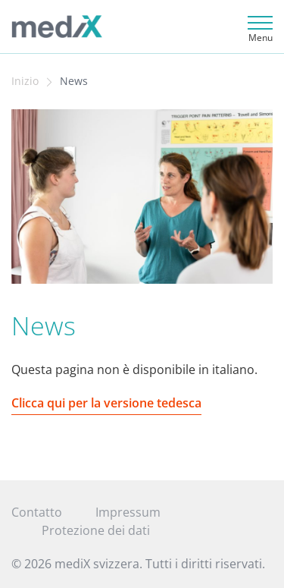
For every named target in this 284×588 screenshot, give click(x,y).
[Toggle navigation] (257, 27)
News (74, 81)
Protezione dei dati (96, 530)
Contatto (36, 512)
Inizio (25, 81)
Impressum (128, 512)
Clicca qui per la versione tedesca (106, 403)
